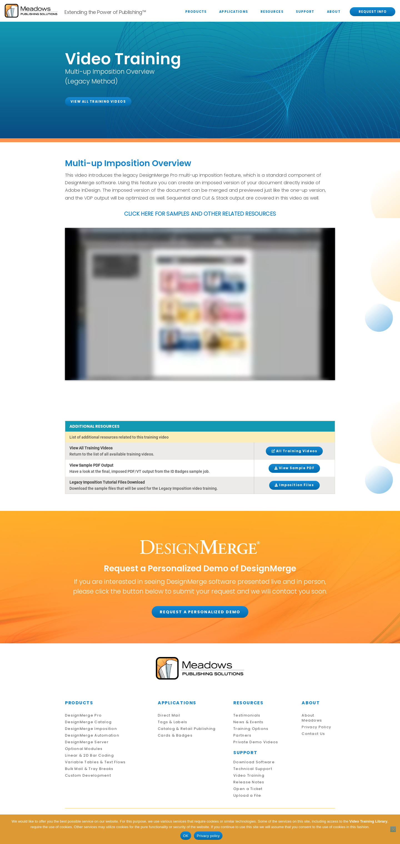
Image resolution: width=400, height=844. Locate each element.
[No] (393, 829)
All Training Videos (295, 451)
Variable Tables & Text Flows (95, 762)
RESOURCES (272, 11)
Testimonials (246, 715)
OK (185, 836)
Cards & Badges (175, 735)
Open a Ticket (248, 788)
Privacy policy (208, 836)
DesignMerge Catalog (88, 722)
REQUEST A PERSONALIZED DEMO (200, 612)
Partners (242, 735)
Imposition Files (294, 485)
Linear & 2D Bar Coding (89, 755)
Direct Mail (169, 715)
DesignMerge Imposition (91, 728)
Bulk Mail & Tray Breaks (89, 768)
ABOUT (334, 11)
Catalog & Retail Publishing (187, 728)
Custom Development (88, 775)
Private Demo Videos (255, 742)
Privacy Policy (316, 727)
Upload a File (247, 795)
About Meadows (312, 718)
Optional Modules (83, 748)
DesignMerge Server (87, 742)
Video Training (248, 775)
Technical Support (252, 768)
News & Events (248, 722)
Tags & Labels (173, 722)
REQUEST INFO (373, 11)
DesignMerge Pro (83, 715)
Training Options (250, 728)
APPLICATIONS (233, 11)
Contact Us (313, 733)
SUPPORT (305, 11)
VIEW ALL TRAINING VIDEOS (98, 101)
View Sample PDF (294, 468)
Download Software (254, 762)
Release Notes (248, 782)
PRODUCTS (196, 11)
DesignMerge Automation (92, 735)
